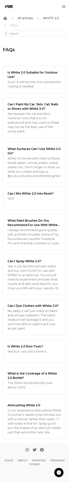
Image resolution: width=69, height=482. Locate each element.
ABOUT (23, 460)
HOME (8, 460)
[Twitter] (34, 450)
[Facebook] (42, 450)
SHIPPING (39, 460)
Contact (34, 464)
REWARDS (57, 460)
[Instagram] (27, 450)
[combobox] (34, 34)
